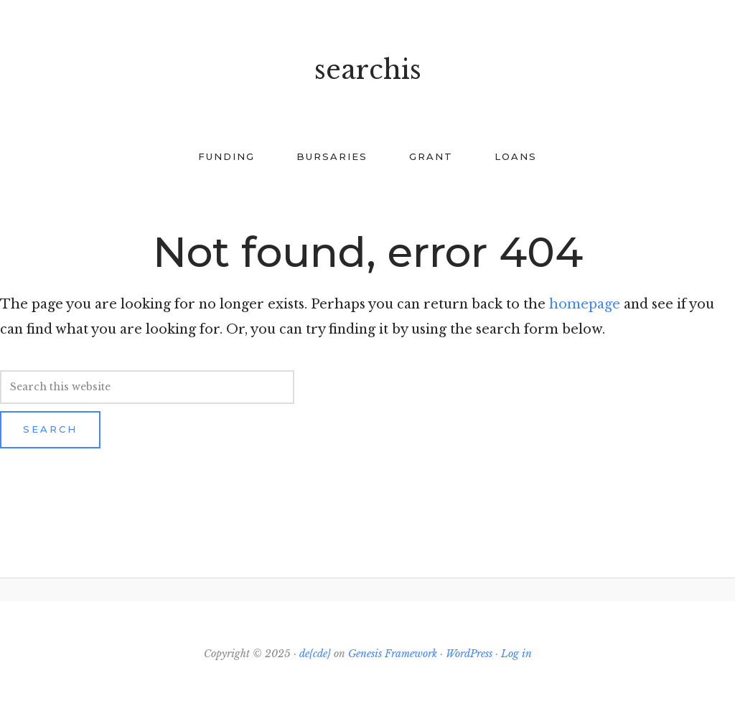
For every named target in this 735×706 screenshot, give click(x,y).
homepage (584, 304)
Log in (516, 653)
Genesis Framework (392, 653)
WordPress (469, 653)
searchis (367, 70)
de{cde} (315, 653)
